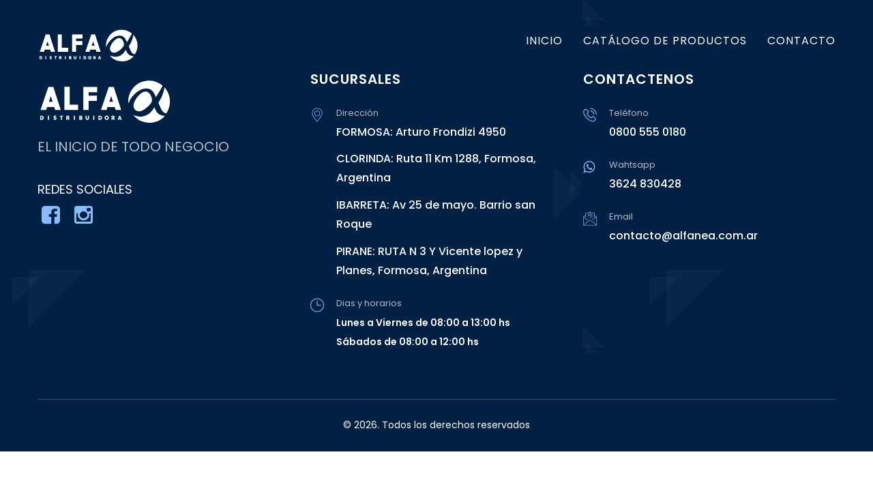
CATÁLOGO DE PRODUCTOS (665, 40)
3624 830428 (645, 184)
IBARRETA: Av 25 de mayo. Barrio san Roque (435, 214)
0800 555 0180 (647, 132)
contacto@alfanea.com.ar (683, 235)
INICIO (544, 40)
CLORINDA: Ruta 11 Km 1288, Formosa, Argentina (436, 168)
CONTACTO (801, 40)
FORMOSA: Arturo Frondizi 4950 (421, 132)
